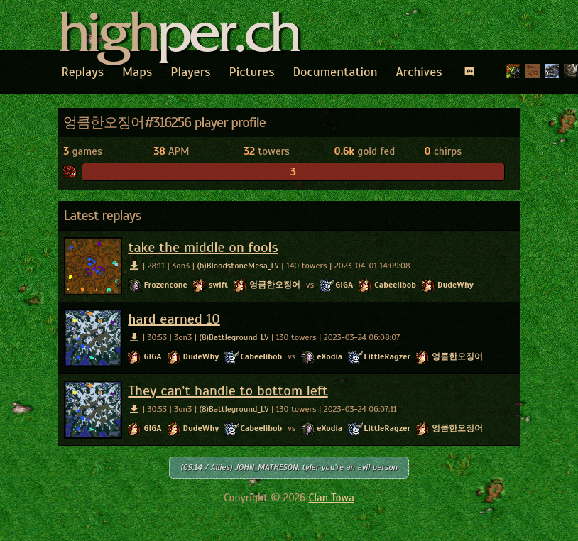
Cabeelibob (395, 285)
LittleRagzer (387, 356)
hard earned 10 (173, 319)
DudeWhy (455, 285)
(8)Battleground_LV (233, 337)
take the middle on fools (203, 247)
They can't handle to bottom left (227, 391)
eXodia (329, 356)
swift (218, 285)
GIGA (344, 285)
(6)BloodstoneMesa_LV (238, 265)
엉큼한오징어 (274, 285)
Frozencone (165, 285)
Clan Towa (331, 497)
